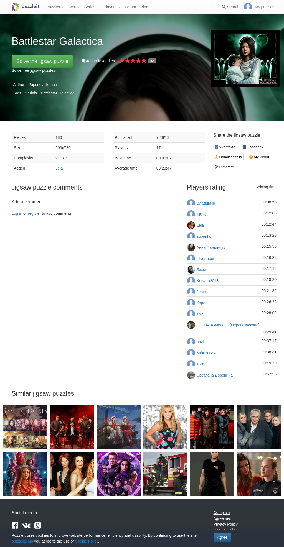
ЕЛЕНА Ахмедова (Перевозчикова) (228, 325)
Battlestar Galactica (57, 93)
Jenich (202, 292)
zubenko (204, 236)
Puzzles (55, 7)
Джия (201, 269)
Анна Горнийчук (211, 247)
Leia (59, 168)
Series (91, 7)
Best (74, 7)
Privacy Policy (226, 524)
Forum (130, 7)
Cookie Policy (86, 541)
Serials (31, 93)
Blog (144, 7)
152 (200, 314)
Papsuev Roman (42, 84)
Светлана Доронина (215, 375)
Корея (202, 303)
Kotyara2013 (208, 280)
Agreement (223, 518)
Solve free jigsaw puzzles (33, 70)
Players (111, 7)
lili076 (202, 214)
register (34, 213)
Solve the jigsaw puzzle (42, 61)
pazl (200, 342)
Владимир (206, 203)
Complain (222, 512)
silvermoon (206, 258)
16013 (202, 364)
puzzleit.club (22, 541)
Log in (17, 213)
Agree (222, 537)
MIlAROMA (206, 353)
